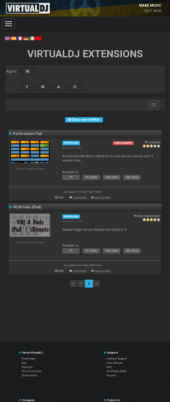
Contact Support (116, 358)
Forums (111, 375)
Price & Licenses (32, 371)
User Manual (114, 362)
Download (28, 358)
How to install (102, 197)
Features (27, 367)
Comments (80, 197)
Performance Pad (27, 134)
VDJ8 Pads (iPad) (27, 207)
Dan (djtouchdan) (149, 215)
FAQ (109, 367)
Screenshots (29, 375)
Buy (24, 362)
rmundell (154, 142)
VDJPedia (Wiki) (116, 371)
